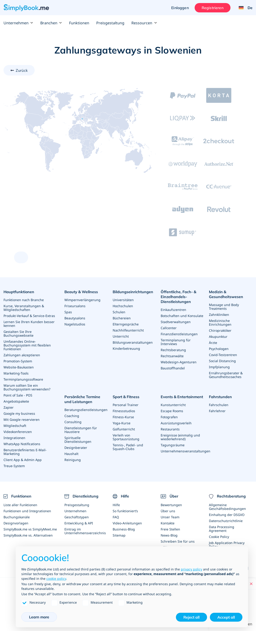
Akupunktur (218, 336)
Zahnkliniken (219, 314)
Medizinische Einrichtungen (220, 322)
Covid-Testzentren (223, 355)
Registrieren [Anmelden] (212, 7)
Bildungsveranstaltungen (133, 342)
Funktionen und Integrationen (27, 511)
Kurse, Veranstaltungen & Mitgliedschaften (24, 308)
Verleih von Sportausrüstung (126, 437)
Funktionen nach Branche (24, 300)
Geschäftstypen (76, 517)
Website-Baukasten (19, 367)
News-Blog (169, 535)
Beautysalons (74, 318)
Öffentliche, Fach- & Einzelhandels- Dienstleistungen (178, 296)
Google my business (19, 413)
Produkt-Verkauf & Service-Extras (29, 316)
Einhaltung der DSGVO (227, 514)
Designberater (75, 447)
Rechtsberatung (173, 350)
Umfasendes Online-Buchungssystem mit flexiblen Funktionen (27, 345)
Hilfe (116, 505)
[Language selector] (243, 7)
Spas (68, 312)
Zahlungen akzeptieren (22, 355)
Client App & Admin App (23, 460)
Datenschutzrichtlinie (226, 521)
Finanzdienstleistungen (179, 334)
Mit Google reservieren (22, 419)
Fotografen (169, 417)
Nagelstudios (74, 324)
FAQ (116, 517)
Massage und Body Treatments (224, 307)
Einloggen (180, 7)
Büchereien (122, 318)
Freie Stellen (170, 529)
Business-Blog (124, 529)
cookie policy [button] (56, 578)
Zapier (9, 407)
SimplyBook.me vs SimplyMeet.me (30, 529)
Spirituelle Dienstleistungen (77, 440)
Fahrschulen (218, 405)
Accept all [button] (226, 617)
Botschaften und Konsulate (182, 316)
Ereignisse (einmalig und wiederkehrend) (180, 437)
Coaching (71, 416)
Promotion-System (18, 361)
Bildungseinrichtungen (133, 291)
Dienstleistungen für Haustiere (80, 430)
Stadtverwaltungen (176, 322)
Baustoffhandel (173, 368)
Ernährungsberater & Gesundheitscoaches (226, 375)
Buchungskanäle (17, 517)
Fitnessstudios (124, 411)
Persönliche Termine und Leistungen (82, 399)
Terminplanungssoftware (23, 379)
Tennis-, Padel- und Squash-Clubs (128, 447)
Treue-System (14, 466)
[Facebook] (248, 568)
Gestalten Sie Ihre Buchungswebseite (18, 333)
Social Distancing (222, 361)
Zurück (22, 70)
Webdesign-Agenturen (179, 362)
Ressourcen (144, 22)
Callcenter (169, 328)
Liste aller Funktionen (20, 505)
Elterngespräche (126, 324)
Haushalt (71, 453)
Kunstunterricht (173, 405)
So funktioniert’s (125, 511)
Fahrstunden (220, 396)
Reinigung (72, 460)
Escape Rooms (172, 411)
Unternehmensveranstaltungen (185, 451)
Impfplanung (219, 367)
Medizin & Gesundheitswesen (226, 294)
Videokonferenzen (18, 431)
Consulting (73, 422)
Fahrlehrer (217, 411)
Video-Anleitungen (127, 523)
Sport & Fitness (126, 396)
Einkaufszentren (173, 309)
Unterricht (121, 336)
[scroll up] (21, 257)
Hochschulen (123, 306)
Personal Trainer (125, 405)
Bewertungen (171, 505)
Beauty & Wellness (81, 291)
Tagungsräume (173, 445)
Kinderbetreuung (126, 348)
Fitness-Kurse (123, 417)
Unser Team (170, 517)
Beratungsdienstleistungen (86, 409)
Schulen (119, 312)
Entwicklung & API (78, 523)
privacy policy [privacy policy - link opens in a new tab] (191, 569)
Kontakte (167, 523)
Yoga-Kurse (121, 423)
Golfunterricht (124, 429)
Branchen (51, 22)
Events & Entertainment (182, 396)
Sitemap (119, 535)
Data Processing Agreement (221, 529)
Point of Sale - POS (18, 395)
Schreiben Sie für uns (178, 541)
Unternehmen (18, 22)
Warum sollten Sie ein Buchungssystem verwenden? (27, 387)
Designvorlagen (16, 523)
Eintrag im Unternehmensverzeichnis (85, 531)
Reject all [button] (191, 617)
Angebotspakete (16, 401)
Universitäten (123, 300)
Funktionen (79, 22)
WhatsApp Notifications (22, 444)
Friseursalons (74, 306)
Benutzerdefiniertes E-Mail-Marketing (25, 452)
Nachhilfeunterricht (128, 330)
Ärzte (213, 342)
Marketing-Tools (16, 373)
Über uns (168, 511)
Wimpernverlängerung (82, 300)
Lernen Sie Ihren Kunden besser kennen (29, 324)
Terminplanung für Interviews (176, 342)
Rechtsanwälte (172, 356)
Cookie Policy (219, 536)
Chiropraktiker (220, 330)
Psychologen (219, 348)
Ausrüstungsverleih (176, 423)
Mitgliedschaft (15, 425)
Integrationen (14, 438)
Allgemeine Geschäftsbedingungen (227, 507)
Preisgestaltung (110, 22)
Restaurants (170, 429)
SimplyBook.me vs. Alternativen (28, 535)
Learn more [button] (39, 617)
